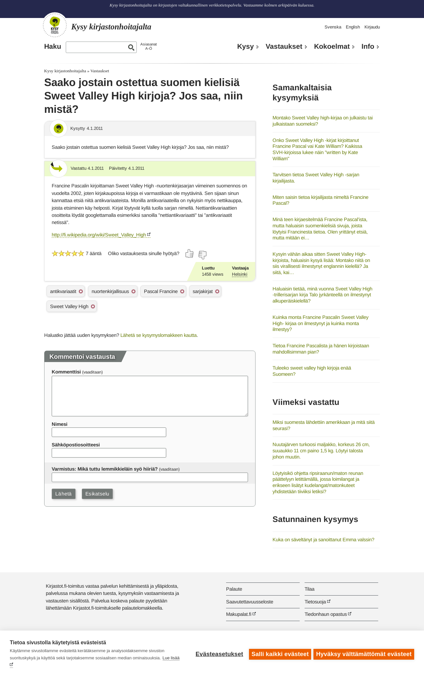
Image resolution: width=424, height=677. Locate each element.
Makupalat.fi (238, 614)
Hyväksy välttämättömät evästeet (364, 654)
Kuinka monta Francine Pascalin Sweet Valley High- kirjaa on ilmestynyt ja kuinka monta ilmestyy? (320, 323)
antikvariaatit (63, 291)
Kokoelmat (332, 46)
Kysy (245, 46)
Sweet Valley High (69, 306)
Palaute (234, 589)
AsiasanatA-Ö (148, 46)
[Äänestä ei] (202, 255)
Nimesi (59, 424)
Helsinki (239, 274)
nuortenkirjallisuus (110, 291)
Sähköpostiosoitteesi (76, 444)
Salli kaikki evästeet (279, 654)
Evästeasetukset (218, 654)
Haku (52, 46)
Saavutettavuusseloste (249, 601)
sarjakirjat (203, 291)
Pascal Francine (161, 291)
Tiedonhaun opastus (326, 614)
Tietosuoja (315, 601)
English (353, 27)
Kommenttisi (66, 371)
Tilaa (309, 589)
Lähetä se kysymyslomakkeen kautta (158, 335)
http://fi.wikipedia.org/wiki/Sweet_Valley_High (99, 234)
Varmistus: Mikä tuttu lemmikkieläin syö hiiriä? (105, 469)
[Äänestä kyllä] (190, 253)
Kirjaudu (372, 27)
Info (368, 46)
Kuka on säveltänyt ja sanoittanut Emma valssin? (323, 539)
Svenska (333, 27)
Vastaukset (284, 46)
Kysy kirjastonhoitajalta (65, 70)
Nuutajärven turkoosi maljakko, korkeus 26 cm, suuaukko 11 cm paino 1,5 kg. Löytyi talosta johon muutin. (321, 450)
